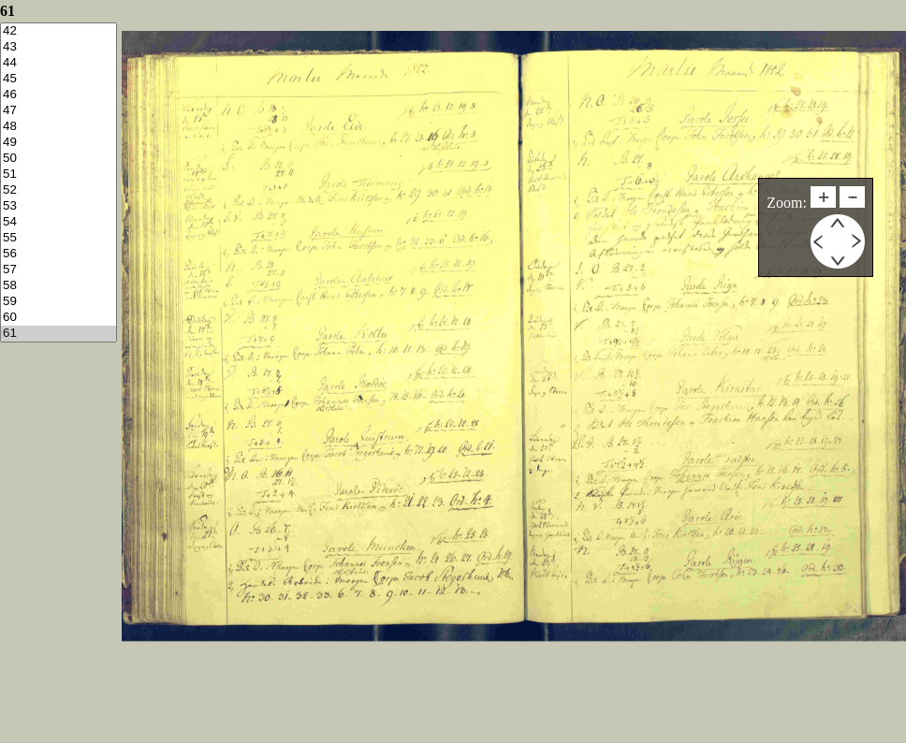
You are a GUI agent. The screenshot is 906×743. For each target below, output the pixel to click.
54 (58, 222)
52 (58, 190)
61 (58, 334)
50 (58, 159)
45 (58, 79)
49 (58, 143)
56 (58, 254)
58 (58, 286)
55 (58, 238)
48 (58, 127)
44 (58, 63)
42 (58, 31)
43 (58, 47)
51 (58, 174)
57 (58, 270)
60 (58, 318)
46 (58, 95)
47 (58, 111)
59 (58, 302)
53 (58, 206)
